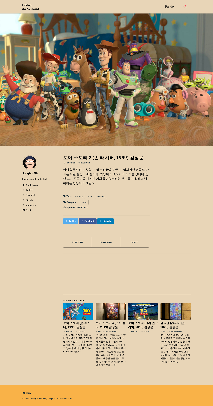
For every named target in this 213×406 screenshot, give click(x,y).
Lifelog (30, 7)
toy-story (101, 196)
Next (134, 242)
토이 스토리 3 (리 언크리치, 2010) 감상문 (143, 325)
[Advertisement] (127, 276)
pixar (90, 196)
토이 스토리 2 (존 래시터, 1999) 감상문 (103, 157)
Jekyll (50, 398)
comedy (79, 196)
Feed (26, 393)
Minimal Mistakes (63, 398)
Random (170, 6)
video (84, 202)
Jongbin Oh (30, 173)
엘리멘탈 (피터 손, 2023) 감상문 (172, 325)
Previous (77, 242)
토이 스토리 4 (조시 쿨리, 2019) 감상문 (110, 325)
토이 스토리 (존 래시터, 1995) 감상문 (76, 325)
